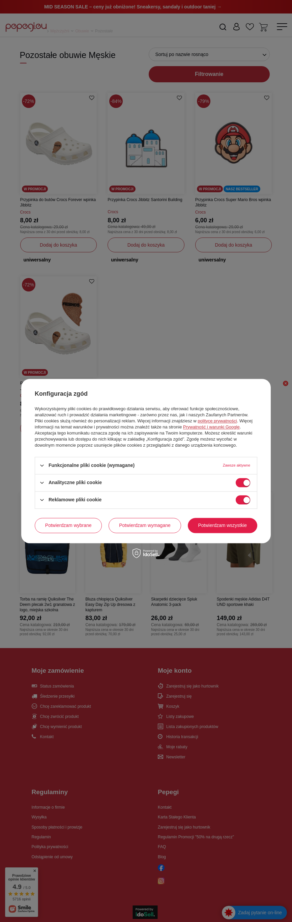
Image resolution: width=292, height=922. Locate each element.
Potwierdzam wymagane (145, 525)
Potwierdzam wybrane (68, 525)
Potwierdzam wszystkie (222, 525)
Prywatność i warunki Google (211, 426)
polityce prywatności (217, 420)
